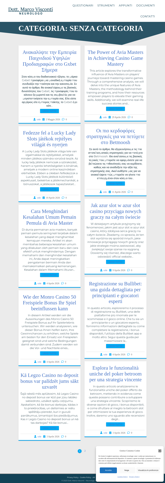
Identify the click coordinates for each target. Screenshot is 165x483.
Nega (126, 470)
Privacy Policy (134, 477)
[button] (160, 451)
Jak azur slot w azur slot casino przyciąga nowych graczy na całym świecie (115, 211)
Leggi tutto (49, 111)
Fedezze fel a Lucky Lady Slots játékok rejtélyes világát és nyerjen (49, 138)
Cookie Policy (122, 477)
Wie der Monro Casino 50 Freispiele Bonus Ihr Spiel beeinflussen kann (49, 302)
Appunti (125, 5)
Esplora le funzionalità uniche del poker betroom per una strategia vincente (115, 373)
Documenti (145, 5)
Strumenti (106, 5)
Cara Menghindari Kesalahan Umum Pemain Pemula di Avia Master (49, 217)
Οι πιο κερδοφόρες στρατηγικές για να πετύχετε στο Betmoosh (115, 136)
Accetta (108, 470)
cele (39, 119)
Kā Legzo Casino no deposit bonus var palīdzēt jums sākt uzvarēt (49, 381)
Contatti (147, 16)
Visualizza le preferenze (148, 470)
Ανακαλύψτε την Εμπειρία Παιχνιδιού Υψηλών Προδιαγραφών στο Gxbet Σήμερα (49, 61)
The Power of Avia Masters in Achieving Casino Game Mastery (115, 58)
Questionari (82, 5)
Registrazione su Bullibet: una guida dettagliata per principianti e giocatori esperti (115, 292)
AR (94, 477)
